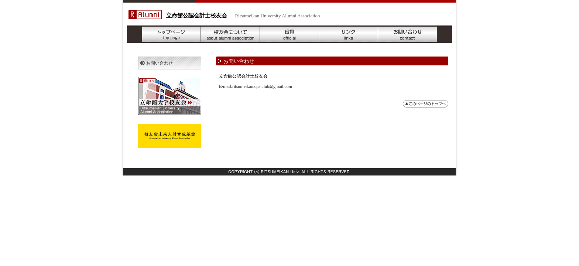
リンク (348, 34)
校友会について (230, 34)
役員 (289, 34)
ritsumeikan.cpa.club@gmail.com (262, 86)
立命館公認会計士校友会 (196, 15)
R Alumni (145, 14)
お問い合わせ (407, 34)
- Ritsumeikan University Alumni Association (276, 15)
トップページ (171, 34)
